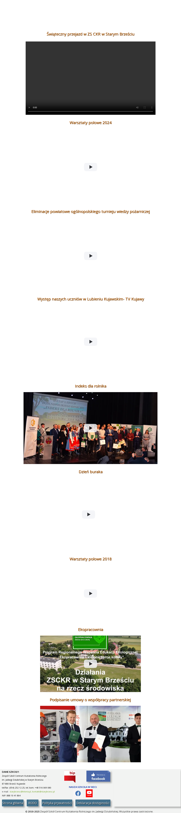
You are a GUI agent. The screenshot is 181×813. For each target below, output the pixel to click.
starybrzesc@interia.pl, (21, 791)
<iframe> (147, 788)
